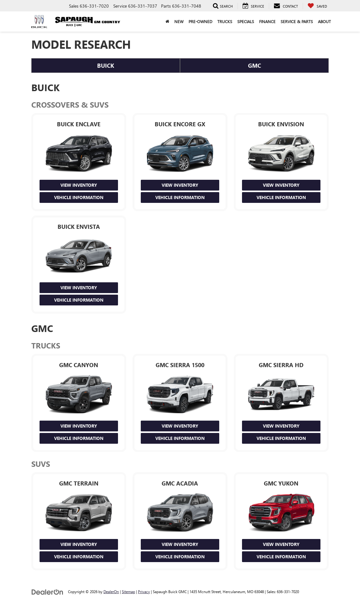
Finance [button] (267, 21)
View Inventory (78, 185)
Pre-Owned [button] (200, 21)
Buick (105, 65)
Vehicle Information (78, 197)
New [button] (178, 21)
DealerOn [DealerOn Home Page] (111, 591)
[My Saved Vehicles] (317, 6)
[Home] (167, 21)
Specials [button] (245, 21)
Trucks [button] (224, 21)
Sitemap (128, 591)
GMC (254, 65)
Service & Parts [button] (297, 21)
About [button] (324, 21)
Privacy (144, 591)
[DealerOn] (47, 591)
